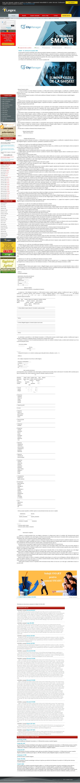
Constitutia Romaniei (6, 116)
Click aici (9, 28)
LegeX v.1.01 (59, 779)
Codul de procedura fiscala (7, 99)
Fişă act (37, 47)
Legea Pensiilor (5, 103)
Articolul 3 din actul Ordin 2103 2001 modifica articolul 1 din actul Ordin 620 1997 (7, 149)
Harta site (5, 779)
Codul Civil (4, 108)
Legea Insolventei (5, 107)
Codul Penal (4, 112)
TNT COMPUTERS (68, 779)
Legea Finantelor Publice (7, 105)
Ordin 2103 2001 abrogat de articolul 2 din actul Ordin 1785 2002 (7, 157)
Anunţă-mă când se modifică (25, 47)
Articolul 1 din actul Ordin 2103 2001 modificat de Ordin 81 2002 (7, 160)
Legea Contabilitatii (6, 101)
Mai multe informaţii (29, 4)
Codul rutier (4, 118)
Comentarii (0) (47, 47)
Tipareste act (68, 47)
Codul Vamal (4, 114)
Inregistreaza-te (9, 27)
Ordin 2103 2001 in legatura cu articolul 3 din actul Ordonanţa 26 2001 (8, 143)
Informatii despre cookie (19, 779)
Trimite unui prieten (57, 47)
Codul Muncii (5, 110)
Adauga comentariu (73, 597)
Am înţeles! (71, 2)
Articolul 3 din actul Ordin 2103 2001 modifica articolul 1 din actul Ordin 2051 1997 (8, 146)
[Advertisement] (8, 70)
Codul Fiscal (4, 97)
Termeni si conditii (11, 779)
